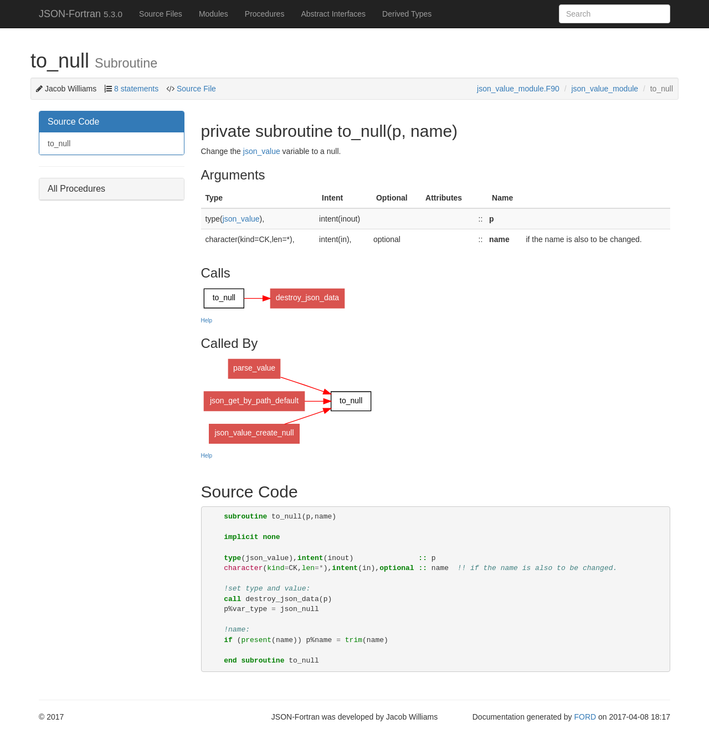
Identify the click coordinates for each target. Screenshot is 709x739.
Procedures (265, 13)
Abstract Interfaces (333, 13)
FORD (585, 716)
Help (207, 320)
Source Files (160, 13)
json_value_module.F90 (518, 88)
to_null (59, 143)
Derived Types (406, 13)
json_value (261, 151)
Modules (213, 13)
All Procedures (76, 188)
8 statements (136, 88)
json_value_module (604, 88)
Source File (195, 88)
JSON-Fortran (80, 13)
